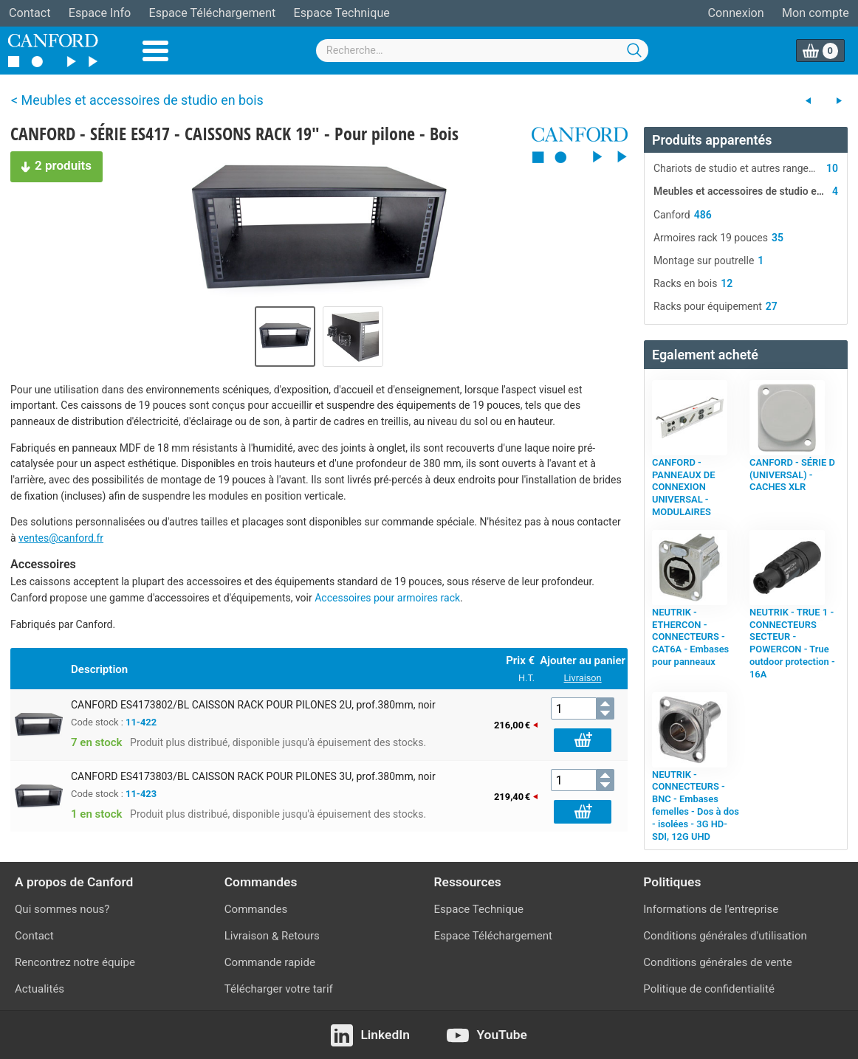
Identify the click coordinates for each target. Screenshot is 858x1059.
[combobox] (482, 50)
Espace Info (100, 13)
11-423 (141, 793)
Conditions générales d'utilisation (725, 935)
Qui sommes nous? (62, 909)
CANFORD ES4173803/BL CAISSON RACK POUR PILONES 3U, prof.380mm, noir (253, 776)
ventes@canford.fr (60, 538)
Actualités (39, 989)
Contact (29, 13)
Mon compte (815, 13)
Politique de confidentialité (709, 989)
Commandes (256, 909)
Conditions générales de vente (717, 962)
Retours (300, 935)
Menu (155, 51)
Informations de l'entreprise (710, 909)
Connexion (736, 13)
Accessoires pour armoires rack (387, 598)
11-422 (141, 722)
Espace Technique (342, 13)
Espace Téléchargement (211, 13)
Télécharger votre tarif (278, 989)
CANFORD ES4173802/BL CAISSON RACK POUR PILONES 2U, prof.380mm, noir (253, 705)
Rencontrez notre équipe (75, 962)
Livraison (583, 677)
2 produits (50, 164)
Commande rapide (269, 962)
